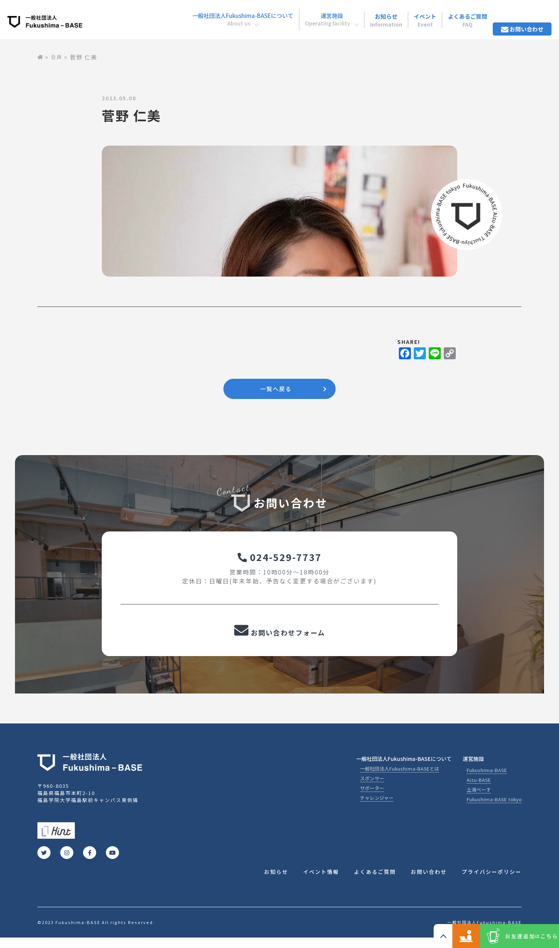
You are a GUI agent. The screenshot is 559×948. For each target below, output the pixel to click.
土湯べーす (479, 798)
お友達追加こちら (521, 936)
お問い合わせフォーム (279, 638)
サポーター (372, 797)
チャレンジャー (377, 807)
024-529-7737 (279, 561)
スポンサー (372, 787)
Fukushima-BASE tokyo (494, 808)
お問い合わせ (518, 14)
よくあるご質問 (455, 14)
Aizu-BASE (479, 789)
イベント (407, 14)
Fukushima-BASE (487, 779)
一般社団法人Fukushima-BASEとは (399, 777)
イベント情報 (321, 881)
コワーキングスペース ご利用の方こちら (435, 936)
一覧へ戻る (276, 389)
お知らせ (362, 14)
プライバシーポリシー (492, 881)
